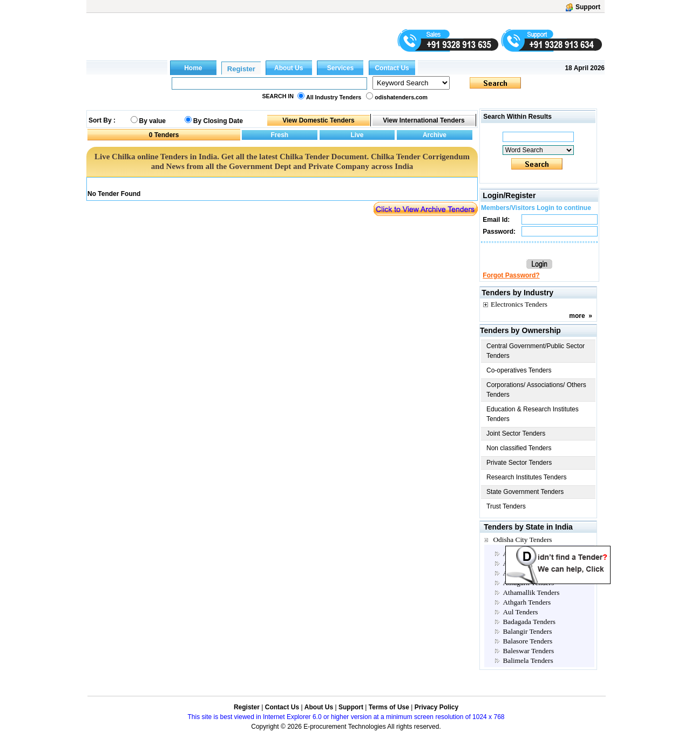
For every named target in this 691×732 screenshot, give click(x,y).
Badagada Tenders (529, 622)
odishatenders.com (401, 97)
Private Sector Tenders (519, 462)
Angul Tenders (524, 573)
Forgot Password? (511, 275)
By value (152, 121)
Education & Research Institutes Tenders (532, 414)
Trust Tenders (506, 506)
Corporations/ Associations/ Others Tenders (536, 389)
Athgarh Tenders (527, 602)
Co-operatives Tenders (519, 370)
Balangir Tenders (527, 631)
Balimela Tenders (528, 660)
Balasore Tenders (527, 641)
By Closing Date (218, 121)
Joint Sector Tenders (515, 433)
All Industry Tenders (333, 97)
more (577, 316)
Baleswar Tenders (528, 651)
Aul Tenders (520, 612)
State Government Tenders (525, 492)
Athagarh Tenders (528, 583)
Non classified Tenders (519, 448)
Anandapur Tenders (531, 563)
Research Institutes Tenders (526, 477)
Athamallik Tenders (531, 592)
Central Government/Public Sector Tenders (535, 351)
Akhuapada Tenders (531, 554)
